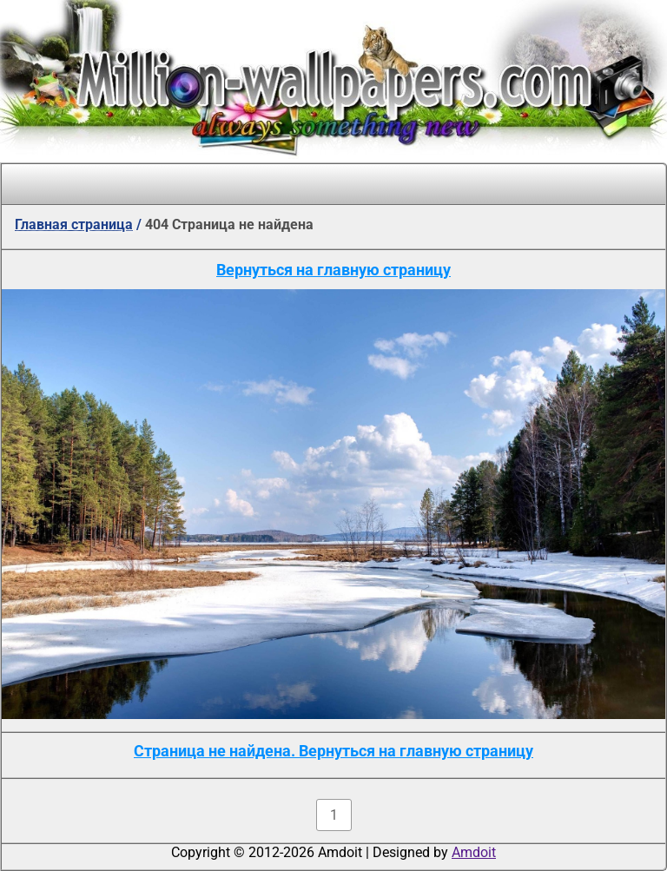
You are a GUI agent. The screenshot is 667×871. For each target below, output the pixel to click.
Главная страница (74, 224)
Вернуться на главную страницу (333, 270)
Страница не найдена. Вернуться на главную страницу (333, 751)
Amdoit (474, 852)
